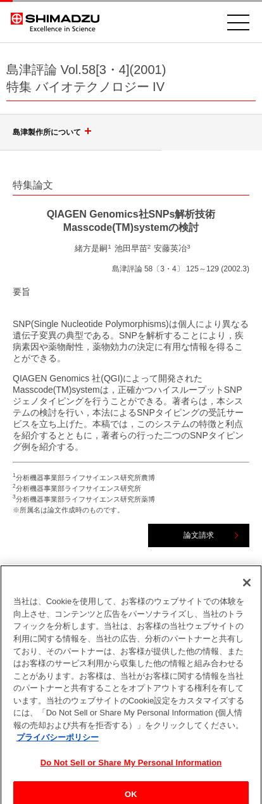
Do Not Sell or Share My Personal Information (131, 767)
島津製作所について (54, 132)
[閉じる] (247, 588)
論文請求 (199, 535)
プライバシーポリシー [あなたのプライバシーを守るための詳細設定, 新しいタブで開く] (57, 743)
